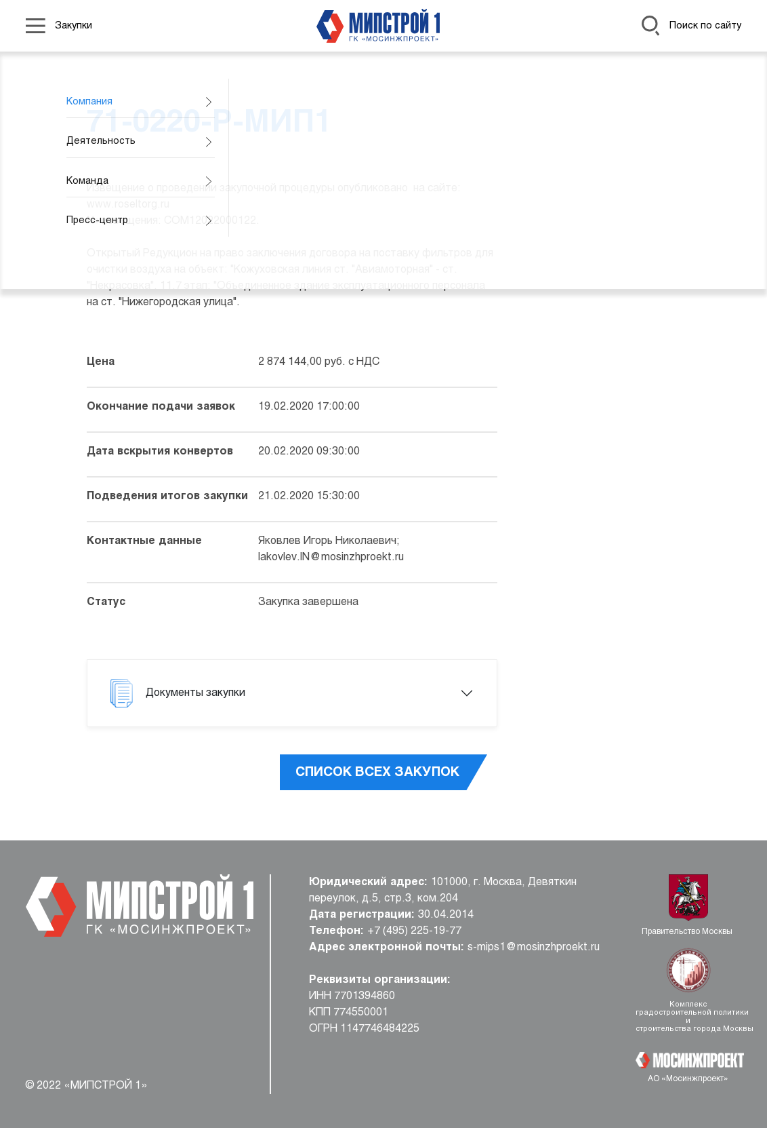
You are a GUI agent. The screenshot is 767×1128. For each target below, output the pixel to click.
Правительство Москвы (688, 932)
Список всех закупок (377, 772)
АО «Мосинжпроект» (688, 1079)
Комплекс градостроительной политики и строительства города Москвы (688, 1016)
